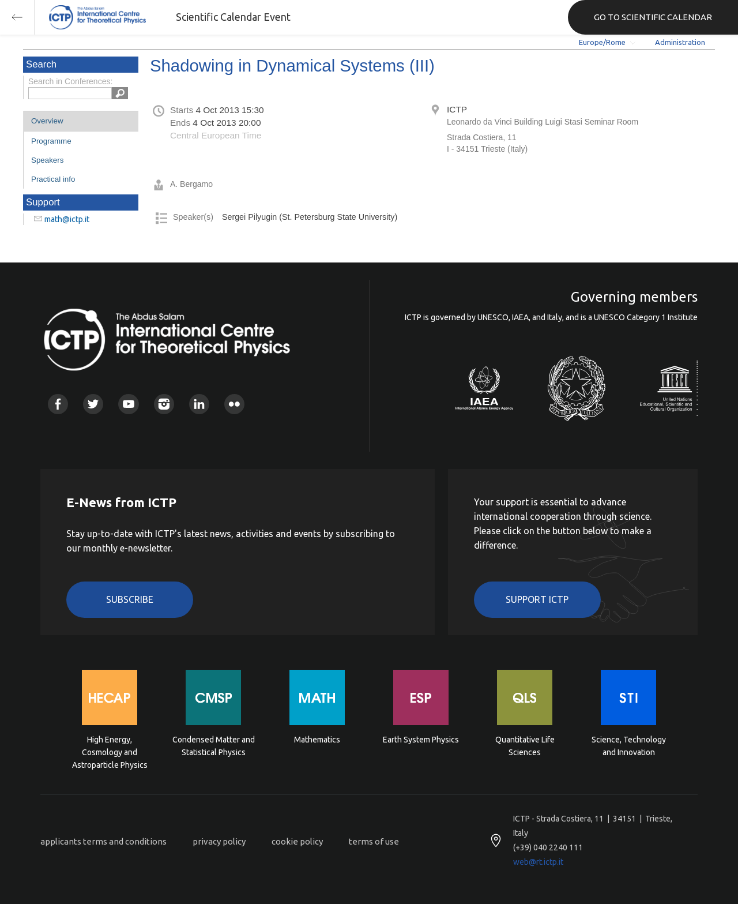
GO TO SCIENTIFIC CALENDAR (653, 17)
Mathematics (317, 739)
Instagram (164, 404)
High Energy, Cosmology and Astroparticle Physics (110, 751)
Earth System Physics (421, 739)
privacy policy (219, 841)
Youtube (128, 404)
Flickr (234, 404)
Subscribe (129, 599)
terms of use (374, 841)
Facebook (58, 404)
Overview (47, 121)
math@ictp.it (66, 219)
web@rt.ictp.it (538, 862)
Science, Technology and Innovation (629, 746)
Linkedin (199, 404)
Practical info (53, 179)
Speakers (47, 160)
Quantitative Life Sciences (525, 746)
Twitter (93, 404)
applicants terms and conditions (103, 841)
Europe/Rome (602, 42)
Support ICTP (537, 599)
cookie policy (297, 841)
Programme (51, 141)
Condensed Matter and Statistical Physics (213, 746)
